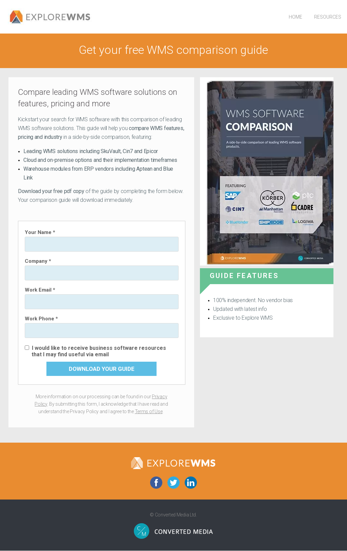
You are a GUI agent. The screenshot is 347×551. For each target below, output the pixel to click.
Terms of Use (149, 411)
